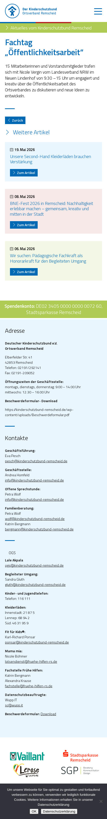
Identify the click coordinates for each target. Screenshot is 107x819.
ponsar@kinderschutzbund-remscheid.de (37, 642)
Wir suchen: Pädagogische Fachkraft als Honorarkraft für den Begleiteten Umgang (48, 258)
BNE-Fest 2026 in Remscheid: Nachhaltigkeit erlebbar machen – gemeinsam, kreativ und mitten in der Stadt (51, 208)
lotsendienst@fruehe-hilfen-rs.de (31, 661)
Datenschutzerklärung (59, 811)
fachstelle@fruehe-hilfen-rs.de (28, 685)
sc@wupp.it (14, 705)
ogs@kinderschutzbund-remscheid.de (34, 565)
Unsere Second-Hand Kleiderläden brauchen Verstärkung (50, 159)
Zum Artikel (23, 172)
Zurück (15, 120)
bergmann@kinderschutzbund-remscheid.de (39, 529)
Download (48, 713)
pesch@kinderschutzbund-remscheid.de (36, 461)
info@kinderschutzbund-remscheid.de (34, 480)
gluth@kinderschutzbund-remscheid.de (35, 584)
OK (34, 811)
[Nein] (100, 801)
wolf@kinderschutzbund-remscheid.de (35, 518)
